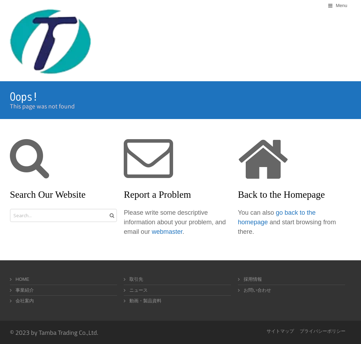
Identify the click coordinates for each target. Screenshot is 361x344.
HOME (22, 279)
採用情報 (253, 279)
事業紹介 (25, 290)
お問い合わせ (257, 290)
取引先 (136, 279)
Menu (341, 5)
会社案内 (25, 300)
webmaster (167, 231)
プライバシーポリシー (322, 331)
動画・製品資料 (145, 300)
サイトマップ (280, 331)
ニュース (138, 290)
